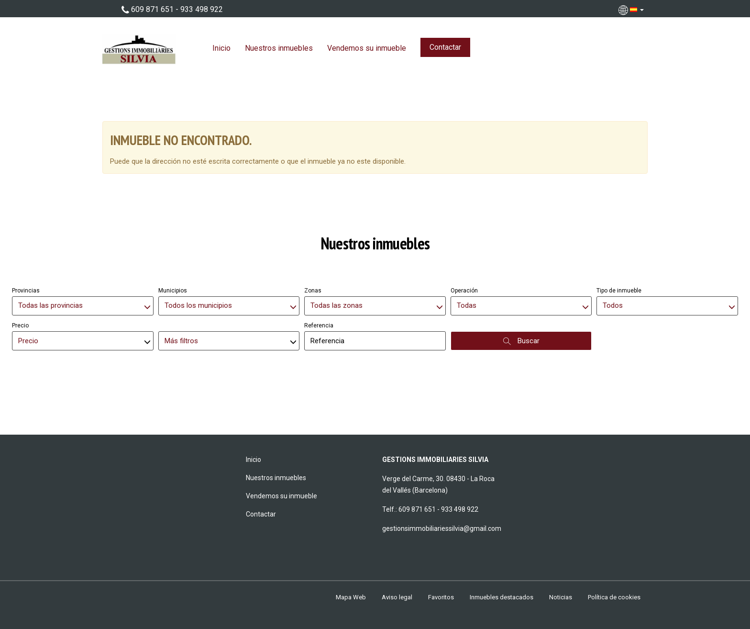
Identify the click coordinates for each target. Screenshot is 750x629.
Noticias (560, 597)
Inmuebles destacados (501, 597)
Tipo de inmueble (618, 290)
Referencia (318, 325)
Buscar (521, 341)
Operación (464, 290)
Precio (20, 325)
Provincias (26, 290)
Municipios (172, 290)
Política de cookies (614, 597)
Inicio (221, 48)
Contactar (445, 47)
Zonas (312, 290)
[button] (632, 9)
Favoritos (441, 597)
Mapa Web (351, 597)
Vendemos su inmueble (366, 48)
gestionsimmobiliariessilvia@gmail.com (441, 528)
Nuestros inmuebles (279, 48)
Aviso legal (397, 597)
